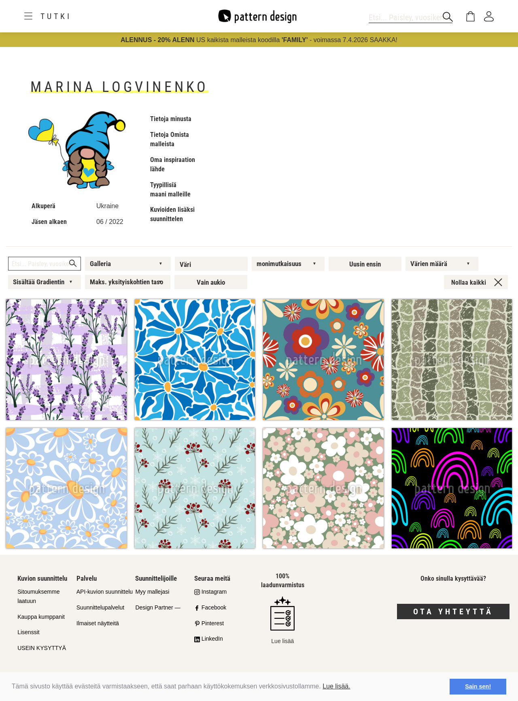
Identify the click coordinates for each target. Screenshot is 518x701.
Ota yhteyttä (453, 611)
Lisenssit (28, 632)
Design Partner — (157, 607)
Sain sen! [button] (478, 686)
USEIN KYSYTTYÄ (41, 648)
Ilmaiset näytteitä (97, 623)
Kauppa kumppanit (41, 617)
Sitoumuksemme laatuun (38, 596)
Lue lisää (282, 620)
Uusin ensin (365, 264)
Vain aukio (211, 282)
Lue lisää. (336, 686)
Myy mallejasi (152, 591)
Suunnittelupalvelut (100, 607)
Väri (185, 264)
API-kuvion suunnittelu (104, 591)
